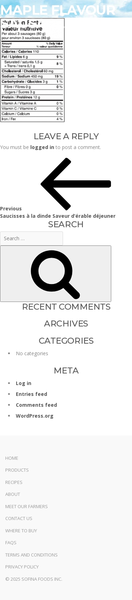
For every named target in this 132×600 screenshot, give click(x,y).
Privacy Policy (22, 567)
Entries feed (31, 394)
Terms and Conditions (31, 555)
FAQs (11, 542)
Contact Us (18, 518)
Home (11, 458)
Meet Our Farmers (26, 506)
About (12, 494)
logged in (42, 147)
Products (17, 470)
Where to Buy (21, 530)
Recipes (14, 482)
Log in (23, 383)
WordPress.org (35, 415)
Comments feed (36, 405)
